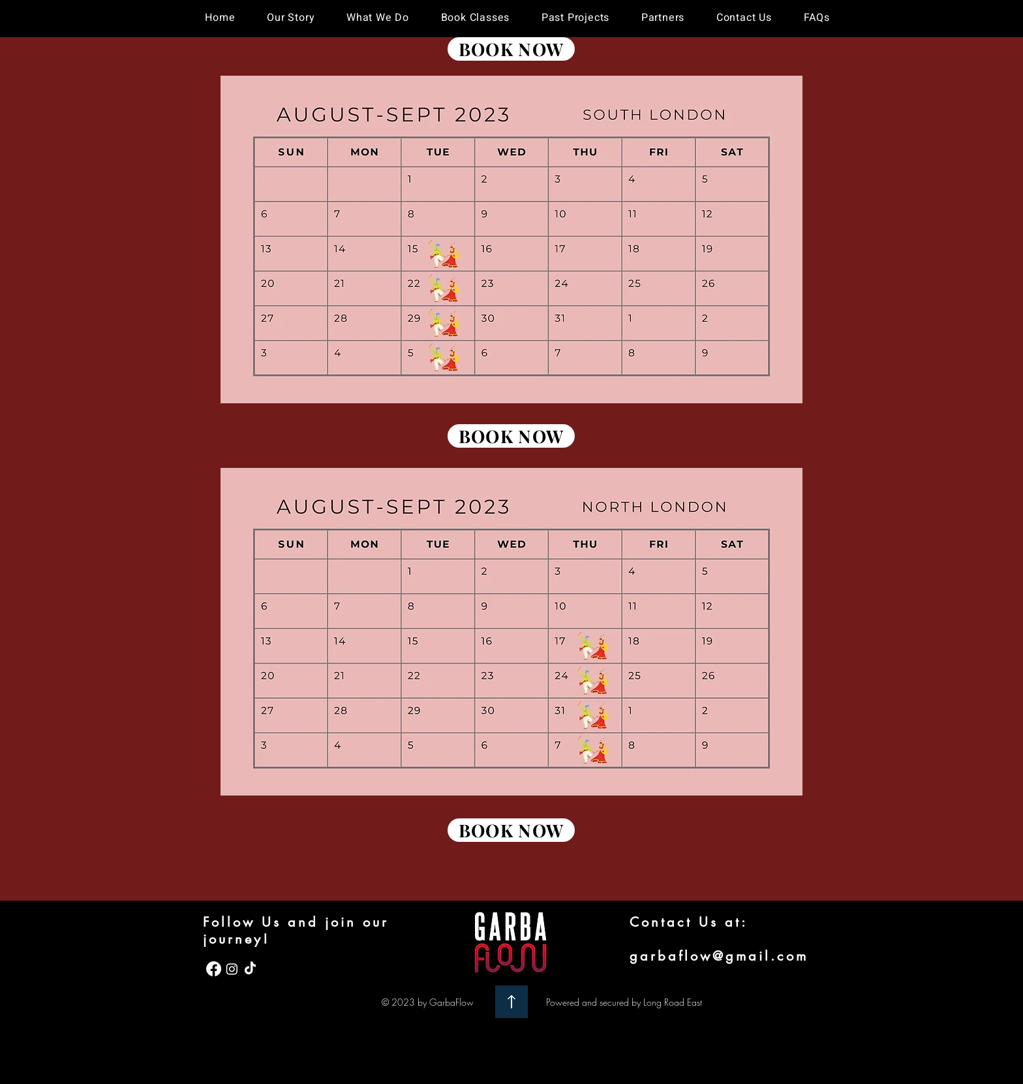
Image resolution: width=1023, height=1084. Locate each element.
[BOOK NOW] (511, 49)
